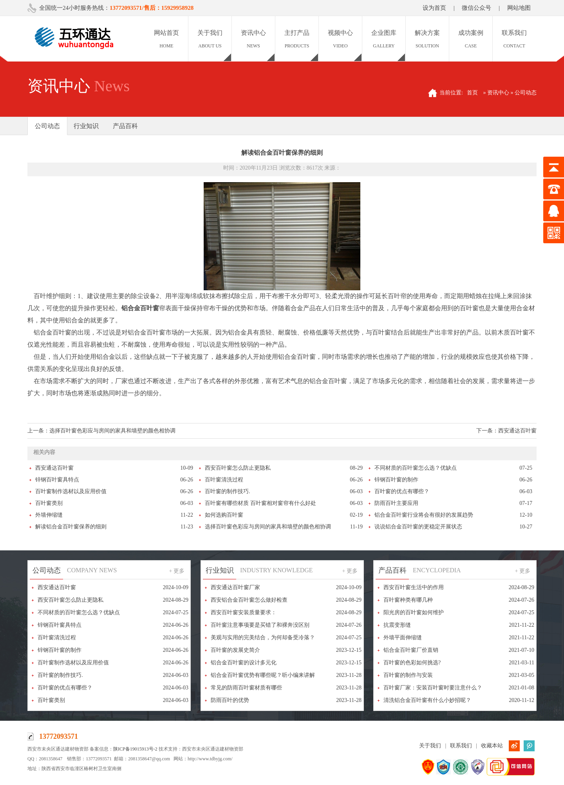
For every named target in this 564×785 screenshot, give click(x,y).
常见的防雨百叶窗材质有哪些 (246, 688)
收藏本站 (492, 746)
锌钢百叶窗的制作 (396, 480)
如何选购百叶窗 (224, 515)
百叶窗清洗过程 (224, 480)
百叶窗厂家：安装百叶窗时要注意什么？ (432, 688)
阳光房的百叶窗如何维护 (413, 612)
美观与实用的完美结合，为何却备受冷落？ (263, 637)
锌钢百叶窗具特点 (57, 480)
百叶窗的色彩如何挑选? (412, 663)
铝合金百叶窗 (140, 308)
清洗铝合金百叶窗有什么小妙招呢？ (427, 700)
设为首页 (434, 8)
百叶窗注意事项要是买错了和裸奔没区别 (260, 625)
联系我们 (461, 746)
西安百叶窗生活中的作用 (413, 587)
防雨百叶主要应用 (396, 503)
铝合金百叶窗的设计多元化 (244, 663)
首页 (472, 93)
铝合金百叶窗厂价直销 (410, 650)
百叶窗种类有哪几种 (408, 600)
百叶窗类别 (49, 503)
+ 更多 (176, 571)
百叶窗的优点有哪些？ (401, 491)
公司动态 (47, 126)
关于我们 (430, 746)
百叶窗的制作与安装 (408, 675)
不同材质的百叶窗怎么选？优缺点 (415, 468)
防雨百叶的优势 (230, 700)
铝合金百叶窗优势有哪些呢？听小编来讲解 (263, 675)
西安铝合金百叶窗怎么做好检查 (249, 600)
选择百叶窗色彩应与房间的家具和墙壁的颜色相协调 (112, 431)
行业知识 (86, 126)
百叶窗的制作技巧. (227, 491)
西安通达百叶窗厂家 (235, 587)
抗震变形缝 (397, 625)
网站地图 (519, 8)
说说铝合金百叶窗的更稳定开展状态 (418, 527)
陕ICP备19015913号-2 (135, 749)
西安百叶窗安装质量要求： (244, 612)
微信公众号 (476, 8)
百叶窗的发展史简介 (235, 650)
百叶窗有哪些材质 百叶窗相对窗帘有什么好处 (260, 503)
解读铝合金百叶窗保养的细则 (71, 527)
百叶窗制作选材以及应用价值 (71, 491)
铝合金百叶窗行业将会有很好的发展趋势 (423, 515)
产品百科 (125, 126)
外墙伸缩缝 (49, 515)
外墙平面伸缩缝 (402, 637)
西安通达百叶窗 (517, 431)
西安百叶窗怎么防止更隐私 (238, 468)
